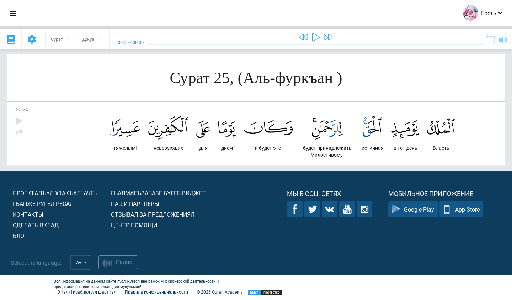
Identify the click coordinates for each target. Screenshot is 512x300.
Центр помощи (134, 225)
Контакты (28, 214)
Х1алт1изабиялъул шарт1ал (87, 292)
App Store (461, 209)
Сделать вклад (36, 225)
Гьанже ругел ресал (43, 203)
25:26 (22, 109)
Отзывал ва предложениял (152, 214)
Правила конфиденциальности (156, 292)
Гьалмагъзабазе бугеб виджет (158, 193)
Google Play (413, 209)
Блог (20, 235)
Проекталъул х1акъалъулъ (55, 193)
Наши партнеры (135, 203)
